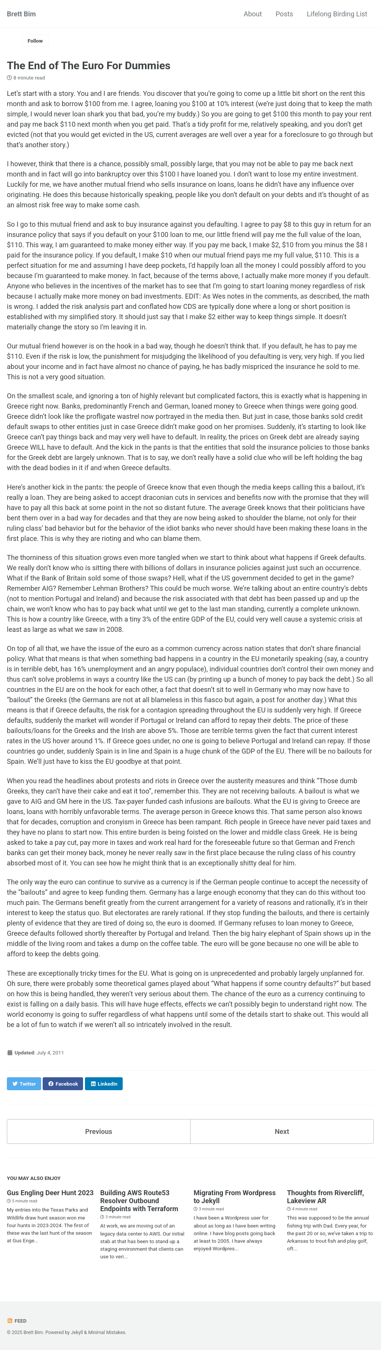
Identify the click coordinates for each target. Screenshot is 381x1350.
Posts (284, 14)
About (252, 14)
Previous (98, 1131)
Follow (35, 41)
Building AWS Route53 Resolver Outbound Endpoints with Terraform (139, 1201)
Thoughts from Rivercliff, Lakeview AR (325, 1197)
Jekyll (77, 1332)
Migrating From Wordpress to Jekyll (235, 1197)
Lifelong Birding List (337, 14)
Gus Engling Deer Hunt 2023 (50, 1193)
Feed (17, 1321)
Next (282, 1131)
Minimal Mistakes (106, 1332)
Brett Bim (21, 14)
